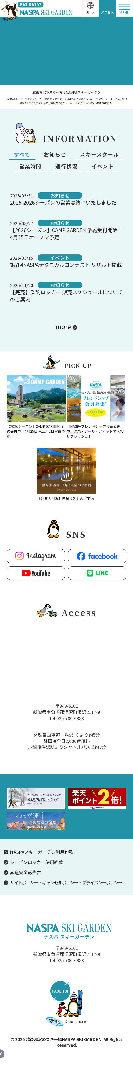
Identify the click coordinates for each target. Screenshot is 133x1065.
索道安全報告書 (25, 872)
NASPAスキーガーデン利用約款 (41, 852)
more (63, 326)
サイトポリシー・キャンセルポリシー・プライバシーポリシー (66, 882)
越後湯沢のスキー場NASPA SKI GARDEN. (64, 1039)
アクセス (107, 12)
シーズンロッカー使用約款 (36, 862)
